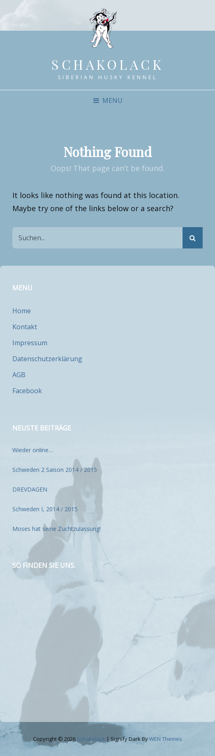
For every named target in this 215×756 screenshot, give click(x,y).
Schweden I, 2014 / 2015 (45, 509)
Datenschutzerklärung (47, 358)
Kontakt (24, 326)
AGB (18, 374)
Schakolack (107, 64)
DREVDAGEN (29, 489)
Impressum (29, 342)
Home (21, 310)
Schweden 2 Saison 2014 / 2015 (54, 470)
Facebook (27, 390)
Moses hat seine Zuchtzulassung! (56, 529)
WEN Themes (165, 738)
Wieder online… (32, 450)
